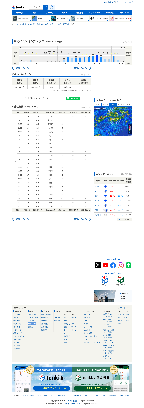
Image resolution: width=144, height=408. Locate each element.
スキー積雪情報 (109, 352)
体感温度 (67, 336)
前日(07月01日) (22, 68)
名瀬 (96, 210)
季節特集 (110, 13)
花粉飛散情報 (109, 315)
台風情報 (44, 327)
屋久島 (97, 201)
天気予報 (19, 13)
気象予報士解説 (123, 314)
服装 (65, 321)
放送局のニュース (124, 321)
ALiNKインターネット (43, 395)
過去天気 (32, 324)
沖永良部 (98, 215)
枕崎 (96, 196)
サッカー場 (88, 327)
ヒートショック (109, 347)
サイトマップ (121, 2)
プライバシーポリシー (78, 395)
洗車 (65, 339)
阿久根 (97, 191)
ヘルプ (130, 2)
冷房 (73, 324)
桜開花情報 (109, 320)
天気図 (64, 13)
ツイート (26, 98)
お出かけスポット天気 (92, 342)
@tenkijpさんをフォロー (40, 98)
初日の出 (109, 357)
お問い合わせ (124, 395)
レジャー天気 (94, 13)
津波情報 (44, 321)
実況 (128, 105)
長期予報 (16, 327)
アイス (73, 327)
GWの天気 (109, 326)
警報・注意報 (46, 314)
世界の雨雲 (17, 339)
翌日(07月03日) (80, 68)
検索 (45, 7)
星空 (65, 327)
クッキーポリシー (97, 395)
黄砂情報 (16, 349)
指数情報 (79, 13)
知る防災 (44, 330)
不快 (73, 321)
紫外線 (66, 333)
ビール (73, 330)
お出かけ (67, 324)
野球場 (86, 324)
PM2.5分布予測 (18, 336)
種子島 (97, 205)
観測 (34, 13)
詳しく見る (126, 219)
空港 (85, 321)
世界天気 (16, 317)
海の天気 (87, 317)
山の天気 (87, 314)
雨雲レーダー (18, 330)
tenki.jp (20, 8)
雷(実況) (31, 327)
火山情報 (44, 324)
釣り (85, 339)
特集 (119, 323)
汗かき (73, 317)
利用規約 (61, 395)
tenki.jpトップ (109, 2)
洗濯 (65, 317)
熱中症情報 (109, 336)
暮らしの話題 (122, 317)
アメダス (121, 105)
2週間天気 (17, 324)
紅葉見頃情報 (109, 341)
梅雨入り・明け (109, 331)
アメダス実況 (33, 317)
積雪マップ (17, 333)
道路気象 (16, 345)
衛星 (97, 105)
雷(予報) (16, 342)
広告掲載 (112, 395)
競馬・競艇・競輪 (90, 336)
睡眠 (65, 342)
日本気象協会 (28, 395)
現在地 (52, 8)
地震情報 (44, 317)
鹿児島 (97, 186)
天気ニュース (124, 13)
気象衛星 (57, 317)
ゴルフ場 (87, 330)
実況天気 (31, 321)
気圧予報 (16, 321)
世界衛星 (57, 321)
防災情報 (49, 13)
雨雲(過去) (32, 314)
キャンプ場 (88, 333)
